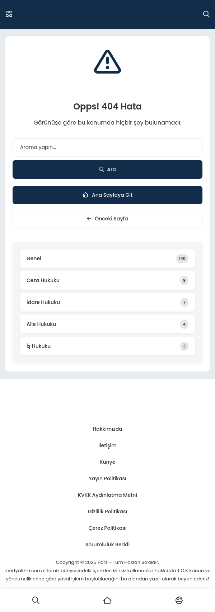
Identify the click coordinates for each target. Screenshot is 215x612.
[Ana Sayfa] (108, 600)
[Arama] (206, 14)
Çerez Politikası (108, 528)
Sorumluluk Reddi (107, 544)
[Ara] (36, 600)
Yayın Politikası (107, 478)
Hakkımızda (107, 429)
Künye (108, 462)
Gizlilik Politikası (107, 511)
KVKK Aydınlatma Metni (107, 495)
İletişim (107, 445)
